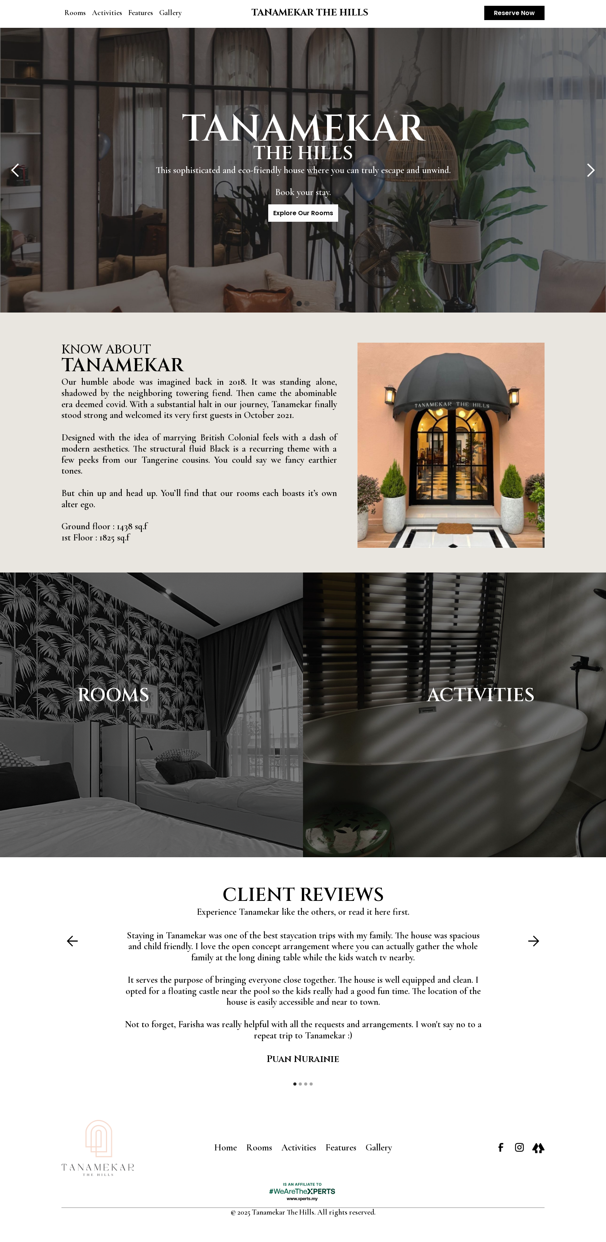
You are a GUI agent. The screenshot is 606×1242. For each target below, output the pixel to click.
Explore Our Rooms (303, 213)
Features (140, 12)
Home (225, 1147)
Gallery (170, 12)
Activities (107, 12)
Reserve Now (514, 12)
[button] (15, 170)
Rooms (75, 12)
